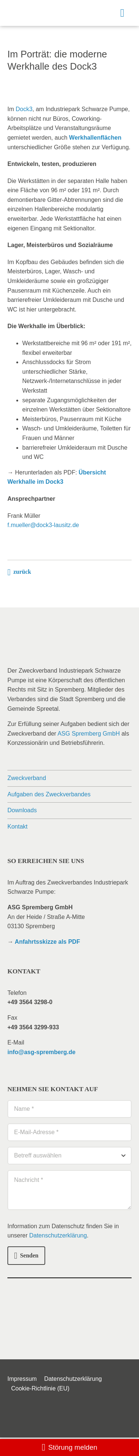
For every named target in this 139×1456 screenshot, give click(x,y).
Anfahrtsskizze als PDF (47, 942)
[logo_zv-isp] (32, 8)
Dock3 (24, 109)
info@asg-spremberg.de (41, 1052)
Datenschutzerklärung (58, 1235)
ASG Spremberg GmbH (88, 733)
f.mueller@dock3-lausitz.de (43, 525)
